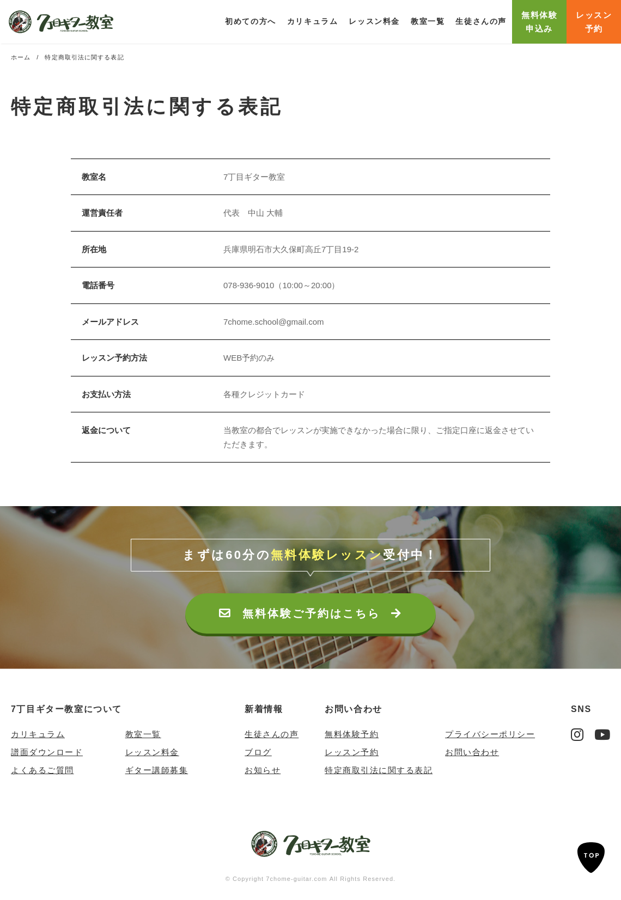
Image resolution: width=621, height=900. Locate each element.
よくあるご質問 (42, 770)
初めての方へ (250, 21)
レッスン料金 (374, 21)
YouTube (602, 734)
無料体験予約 (352, 734)
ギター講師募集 (156, 770)
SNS (581, 709)
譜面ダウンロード (47, 752)
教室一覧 (428, 21)
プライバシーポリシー (490, 734)
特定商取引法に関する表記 (379, 770)
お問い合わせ (353, 709)
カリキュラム (38, 734)
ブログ (258, 752)
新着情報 (264, 709)
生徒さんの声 (481, 21)
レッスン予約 (352, 752)
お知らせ (263, 770)
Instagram (577, 734)
